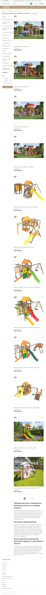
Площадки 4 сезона (6, 40)
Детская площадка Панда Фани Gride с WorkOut (26, 207)
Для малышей (5, 63)
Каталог (6, 7)
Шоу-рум (27, 7)
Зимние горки (5, 37)
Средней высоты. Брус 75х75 (7, 29)
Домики (4, 51)
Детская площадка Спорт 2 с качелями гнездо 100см (27, 327)
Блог (36, 0)
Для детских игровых (7, 53)
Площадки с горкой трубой (6, 59)
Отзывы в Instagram (4, 573)
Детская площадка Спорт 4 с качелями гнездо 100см (27, 287)
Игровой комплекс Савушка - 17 (22, 126)
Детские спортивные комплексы (22, 10)
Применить (7, 87)
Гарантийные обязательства (19, 0)
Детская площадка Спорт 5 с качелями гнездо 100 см (27, 367)
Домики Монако (5, 48)
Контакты (21, 7)
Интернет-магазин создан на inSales (9, 593)
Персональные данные (6, 588)
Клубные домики (6, 56)
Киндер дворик (10, 10)
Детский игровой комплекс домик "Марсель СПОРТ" (27, 488)
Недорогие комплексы (7, 65)
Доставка (33, 7)
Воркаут (4, 16)
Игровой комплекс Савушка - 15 (22, 46)
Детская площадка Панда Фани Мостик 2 (24, 247)
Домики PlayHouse (6, 45)
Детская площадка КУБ (7, 19)
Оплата (39, 0)
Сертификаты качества (30, 0)
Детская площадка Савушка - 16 (22, 86)
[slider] (4, 83)
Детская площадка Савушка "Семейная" (24, 167)
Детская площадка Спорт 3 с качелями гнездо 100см (27, 407)
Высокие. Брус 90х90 (7, 26)
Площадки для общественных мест (6, 69)
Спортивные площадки (7, 32)
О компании (14, 7)
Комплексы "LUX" (6, 35)
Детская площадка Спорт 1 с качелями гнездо (25, 448)
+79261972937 (5, 0)
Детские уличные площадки (6, 22)
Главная (4, 10)
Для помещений (5, 43)
